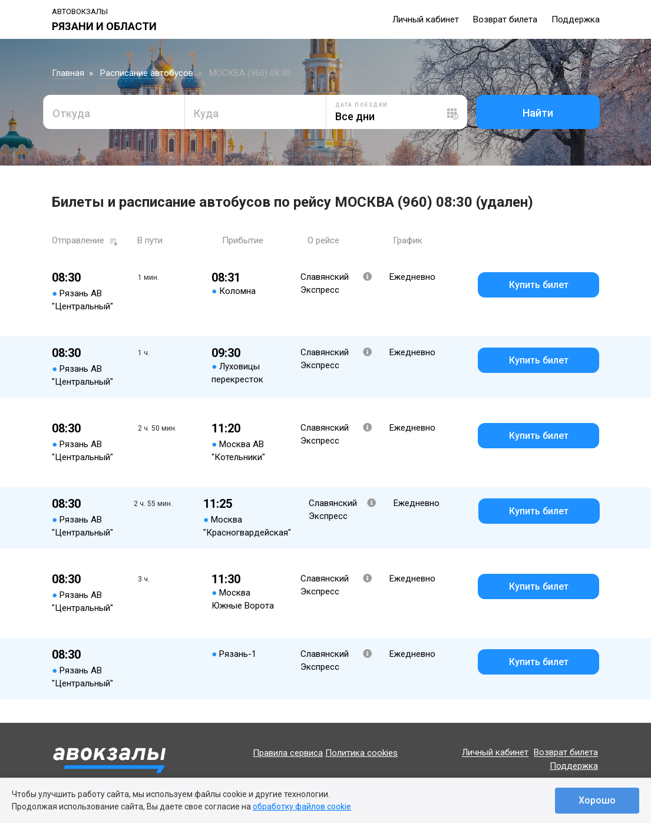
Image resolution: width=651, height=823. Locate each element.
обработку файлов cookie (302, 806)
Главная (68, 73)
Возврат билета (505, 19)
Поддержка (575, 19)
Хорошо (597, 800)
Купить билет (539, 284)
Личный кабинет (425, 19)
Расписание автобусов (146, 73)
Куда (206, 113)
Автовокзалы (80, 11)
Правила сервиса (288, 753)
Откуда (71, 113)
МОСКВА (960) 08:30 (249, 73)
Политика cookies (361, 753)
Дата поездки (361, 105)
